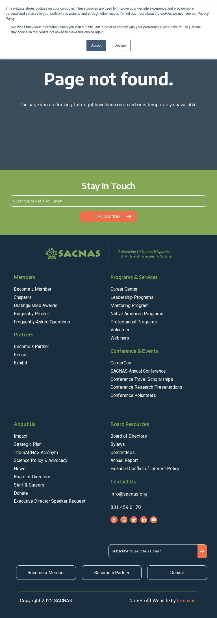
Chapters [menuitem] (23, 297)
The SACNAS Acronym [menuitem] (36, 452)
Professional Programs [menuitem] (133, 322)
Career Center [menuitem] (124, 289)
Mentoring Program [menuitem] (129, 305)
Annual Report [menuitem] (124, 460)
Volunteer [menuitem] (119, 329)
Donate (177, 572)
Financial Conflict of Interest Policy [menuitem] (144, 468)
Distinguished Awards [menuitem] (35, 305)
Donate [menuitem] (21, 493)
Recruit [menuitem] (21, 354)
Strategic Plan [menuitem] (28, 444)
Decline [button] (120, 45)
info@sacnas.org (128, 494)
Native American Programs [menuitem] (136, 313)
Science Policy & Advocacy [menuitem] (41, 460)
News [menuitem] (19, 468)
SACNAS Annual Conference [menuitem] (138, 371)
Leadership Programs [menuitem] (131, 297)
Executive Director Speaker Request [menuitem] (49, 501)
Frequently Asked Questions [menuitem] (42, 322)
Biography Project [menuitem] (31, 313)
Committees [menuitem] (122, 452)
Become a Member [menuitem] (32, 289)
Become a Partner (111, 572)
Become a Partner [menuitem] (31, 346)
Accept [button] (96, 45)
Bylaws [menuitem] (117, 444)
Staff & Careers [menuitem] (29, 485)
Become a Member (46, 572)
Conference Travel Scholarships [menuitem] (141, 379)
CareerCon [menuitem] (120, 363)
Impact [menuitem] (20, 436)
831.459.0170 (125, 507)
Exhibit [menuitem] (20, 363)
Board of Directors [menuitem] (32, 476)
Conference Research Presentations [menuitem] (146, 387)
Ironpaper (187, 600)
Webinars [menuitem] (119, 338)
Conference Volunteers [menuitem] (133, 395)
